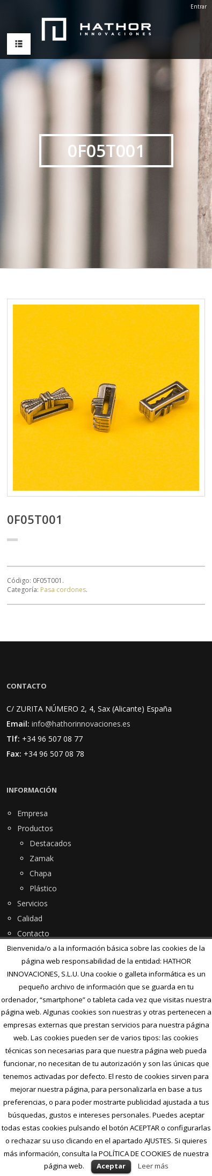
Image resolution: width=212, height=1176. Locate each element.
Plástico (43, 888)
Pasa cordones (63, 589)
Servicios (32, 903)
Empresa (32, 813)
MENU (16, 44)
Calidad (29, 918)
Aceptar (111, 1166)
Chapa (41, 873)
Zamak (42, 858)
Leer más (153, 1166)
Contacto (33, 933)
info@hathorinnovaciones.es (81, 724)
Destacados (50, 843)
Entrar (199, 6)
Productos (35, 828)
